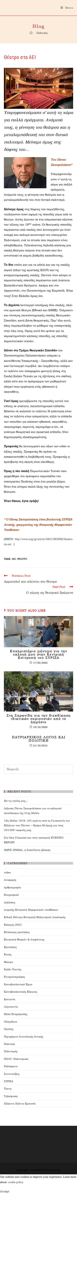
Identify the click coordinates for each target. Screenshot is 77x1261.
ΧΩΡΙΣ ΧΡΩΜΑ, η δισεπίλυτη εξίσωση (27, 849)
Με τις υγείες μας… (16, 800)
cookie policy (16, 1182)
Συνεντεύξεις (12, 1073)
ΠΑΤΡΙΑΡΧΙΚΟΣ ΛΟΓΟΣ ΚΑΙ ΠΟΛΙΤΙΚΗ (38, 739)
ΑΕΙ (14, 559)
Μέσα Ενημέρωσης (15, 1014)
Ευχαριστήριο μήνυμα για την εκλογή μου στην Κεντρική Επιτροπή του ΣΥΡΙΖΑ (38, 654)
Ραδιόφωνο (10, 1066)
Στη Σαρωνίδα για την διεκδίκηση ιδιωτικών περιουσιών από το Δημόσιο (39, 719)
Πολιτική (9, 1043)
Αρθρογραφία (12, 887)
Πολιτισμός (10, 1051)
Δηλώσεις (9, 902)
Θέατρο (8, 962)
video (7, 872)
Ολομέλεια (10, 1021)
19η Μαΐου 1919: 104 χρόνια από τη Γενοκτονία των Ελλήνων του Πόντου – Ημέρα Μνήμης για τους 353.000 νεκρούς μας (37, 825)
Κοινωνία (9, 999)
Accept (4, 1191)
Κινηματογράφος (14, 976)
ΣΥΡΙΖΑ (8, 1081)
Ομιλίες (8, 1029)
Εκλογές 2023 (13, 924)
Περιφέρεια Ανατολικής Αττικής (23, 1036)
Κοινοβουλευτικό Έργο (18, 984)
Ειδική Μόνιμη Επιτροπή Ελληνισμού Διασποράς (35, 917)
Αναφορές (10, 879)
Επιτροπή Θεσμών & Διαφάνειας (24, 939)
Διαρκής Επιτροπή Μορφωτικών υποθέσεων (31, 909)
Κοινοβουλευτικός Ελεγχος (20, 991)
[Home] (31, 32)
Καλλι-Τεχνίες (12, 969)
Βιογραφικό (11, 894)
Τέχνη (7, 1088)
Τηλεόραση (11, 1096)
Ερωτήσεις (10, 947)
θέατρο (22, 559)
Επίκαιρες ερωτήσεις (17, 932)
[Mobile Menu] (67, 7)
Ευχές (7, 954)
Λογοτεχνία (11, 1006)
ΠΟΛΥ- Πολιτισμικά (16, 1058)
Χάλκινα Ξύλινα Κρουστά (20, 1103)
